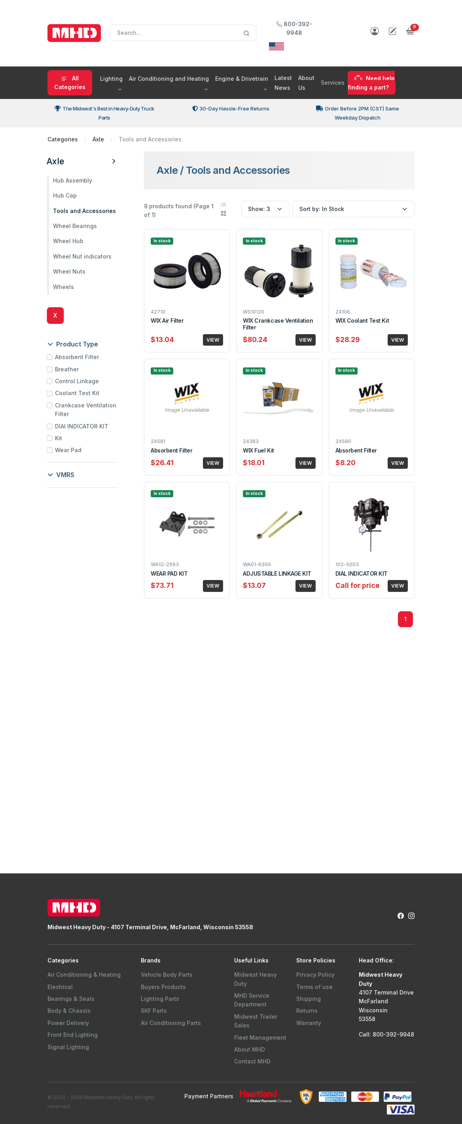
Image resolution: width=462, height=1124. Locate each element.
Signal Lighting (68, 1047)
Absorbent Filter (78, 357)
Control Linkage (78, 381)
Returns (307, 1010)
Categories (62, 139)
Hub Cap (66, 195)
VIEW (213, 340)
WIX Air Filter (167, 320)
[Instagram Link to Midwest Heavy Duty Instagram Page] (411, 915)
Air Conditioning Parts (171, 1022)
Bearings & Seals (71, 998)
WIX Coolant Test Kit (362, 320)
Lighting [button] (111, 78)
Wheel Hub (69, 241)
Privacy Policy (315, 974)
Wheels (64, 286)
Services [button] (333, 82)
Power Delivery (68, 1022)
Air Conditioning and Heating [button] (169, 78)
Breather (68, 369)
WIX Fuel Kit (258, 450)
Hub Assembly (73, 180)
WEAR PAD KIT (169, 573)
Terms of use (314, 986)
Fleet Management (260, 1037)
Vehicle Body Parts (167, 974)
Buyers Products (163, 986)
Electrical (60, 986)
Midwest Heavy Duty (255, 979)
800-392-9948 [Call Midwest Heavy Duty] (294, 28)
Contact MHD (252, 1061)
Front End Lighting (72, 1034)
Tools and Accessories (85, 210)
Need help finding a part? (371, 82)
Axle (98, 139)
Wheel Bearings (76, 226)
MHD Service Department (251, 1000)
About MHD (249, 1049)
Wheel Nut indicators (83, 256)
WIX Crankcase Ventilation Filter (278, 324)
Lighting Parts (160, 998)
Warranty (308, 1022)
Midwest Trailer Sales (255, 1021)
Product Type (74, 344)
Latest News (283, 82)
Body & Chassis (69, 1010)
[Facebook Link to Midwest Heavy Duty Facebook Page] (401, 915)
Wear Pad (69, 450)
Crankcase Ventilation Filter (86, 409)
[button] (410, 33)
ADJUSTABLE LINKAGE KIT (277, 573)
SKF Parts (154, 1010)
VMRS (62, 475)
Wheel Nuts (70, 271)
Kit (59, 438)
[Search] (183, 33)
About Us (306, 82)
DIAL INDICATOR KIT (361, 573)
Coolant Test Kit (78, 393)
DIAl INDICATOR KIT (82, 426)
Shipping (308, 998)
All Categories (69, 82)
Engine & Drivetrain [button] (241, 78)
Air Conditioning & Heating (84, 974)
